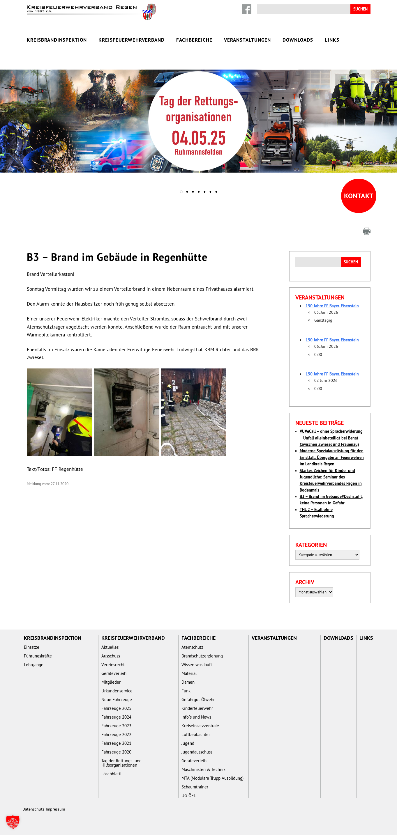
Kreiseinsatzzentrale (200, 725)
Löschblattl (111, 774)
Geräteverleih (113, 673)
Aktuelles (110, 647)
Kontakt (358, 195)
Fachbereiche (194, 40)
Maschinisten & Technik (203, 769)
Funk (185, 691)
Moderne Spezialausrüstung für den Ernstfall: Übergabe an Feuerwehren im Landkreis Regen (332, 457)
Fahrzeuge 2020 (116, 752)
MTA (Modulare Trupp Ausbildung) (212, 778)
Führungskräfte (38, 656)
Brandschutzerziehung (202, 656)
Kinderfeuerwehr (197, 708)
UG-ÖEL (188, 795)
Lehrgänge (33, 664)
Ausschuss (110, 656)
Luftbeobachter (195, 734)
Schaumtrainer (194, 787)
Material (189, 673)
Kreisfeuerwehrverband (131, 40)
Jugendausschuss (196, 752)
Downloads (298, 40)
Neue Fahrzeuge (116, 699)
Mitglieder (111, 682)
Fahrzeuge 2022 (116, 734)
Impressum (55, 809)
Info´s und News (196, 717)
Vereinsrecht (113, 664)
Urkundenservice (117, 691)
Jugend (187, 743)
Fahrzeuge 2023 (116, 725)
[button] (13, 822)
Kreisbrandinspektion (57, 40)
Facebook (246, 9)
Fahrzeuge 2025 (116, 708)
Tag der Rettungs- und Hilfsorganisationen (121, 763)
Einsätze (31, 647)
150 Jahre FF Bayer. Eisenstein (332, 306)
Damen (188, 682)
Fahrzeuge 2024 (116, 717)
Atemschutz (192, 647)
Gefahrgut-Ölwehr (198, 699)
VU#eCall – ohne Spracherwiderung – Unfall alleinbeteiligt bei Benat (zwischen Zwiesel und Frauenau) (331, 438)
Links (332, 40)
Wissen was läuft (196, 664)
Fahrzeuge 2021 (116, 743)
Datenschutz (33, 809)
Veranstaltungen (247, 40)
